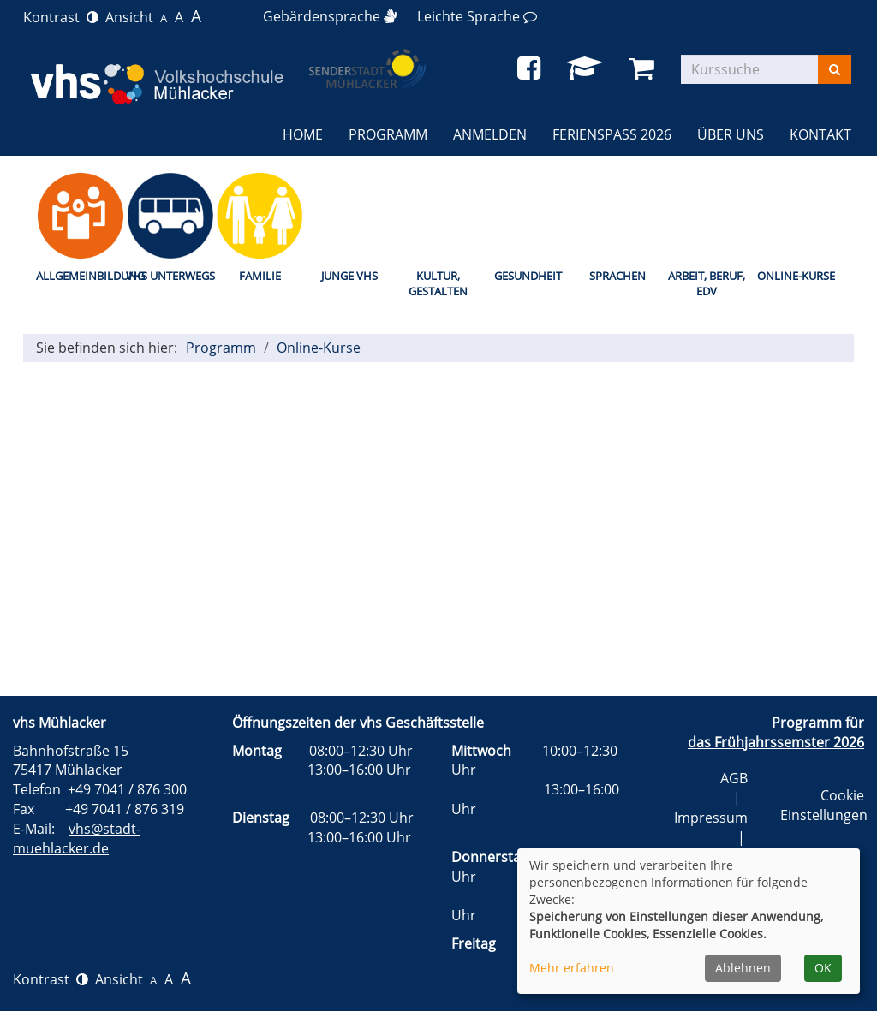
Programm (221, 347)
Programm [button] (388, 134)
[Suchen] (834, 69)
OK (823, 968)
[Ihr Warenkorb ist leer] (644, 69)
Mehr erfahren (571, 968)
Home (303, 134)
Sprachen (617, 275)
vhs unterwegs (170, 275)
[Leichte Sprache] (477, 16)
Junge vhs (349, 275)
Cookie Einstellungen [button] (824, 805)
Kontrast (60, 17)
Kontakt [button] (820, 134)
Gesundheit (528, 275)
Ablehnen (743, 968)
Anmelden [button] (490, 134)
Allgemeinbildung (80, 275)
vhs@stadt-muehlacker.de (76, 838)
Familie (260, 275)
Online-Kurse (796, 275)
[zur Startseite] (154, 83)
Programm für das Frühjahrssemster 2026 (776, 732)
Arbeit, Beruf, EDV (706, 284)
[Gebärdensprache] (330, 16)
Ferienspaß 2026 (611, 134)
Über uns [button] (730, 134)
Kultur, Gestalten (438, 284)
